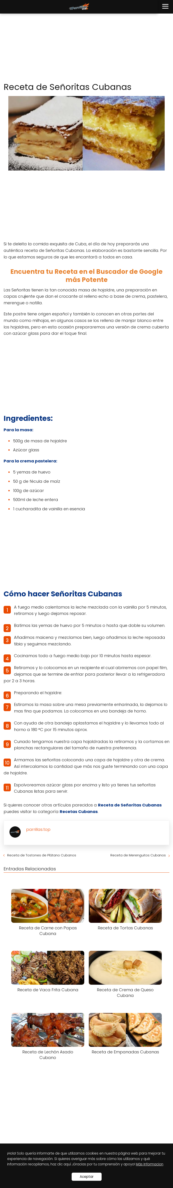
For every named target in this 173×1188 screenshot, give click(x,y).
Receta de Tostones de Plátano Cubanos (41, 855)
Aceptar (86, 1176)
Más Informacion (149, 1164)
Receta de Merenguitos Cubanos (138, 855)
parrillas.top (38, 829)
